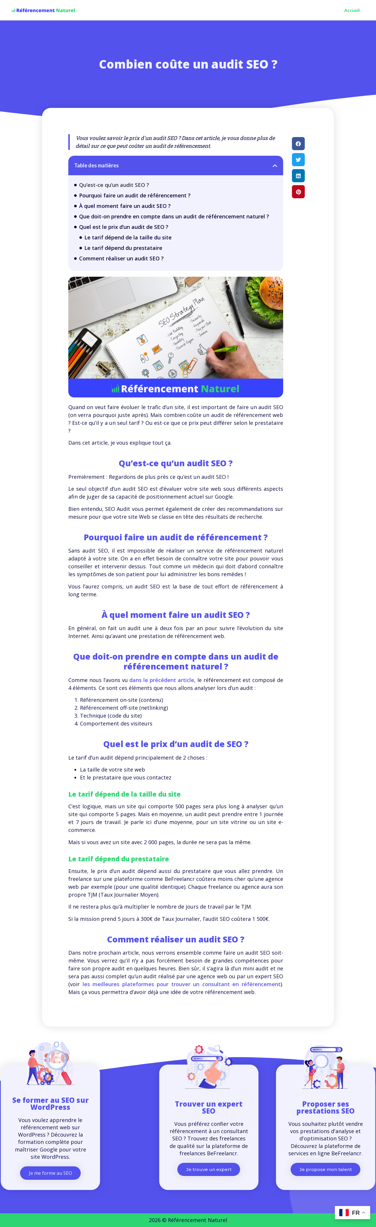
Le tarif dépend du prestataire (123, 247)
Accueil (352, 10)
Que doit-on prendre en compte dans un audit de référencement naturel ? (174, 216)
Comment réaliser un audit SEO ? (121, 258)
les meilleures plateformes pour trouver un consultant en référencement (182, 984)
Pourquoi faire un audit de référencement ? (135, 195)
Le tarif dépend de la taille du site (128, 237)
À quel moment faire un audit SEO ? (125, 205)
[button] (275, 165)
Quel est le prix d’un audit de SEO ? (123, 226)
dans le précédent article (161, 679)
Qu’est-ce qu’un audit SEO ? (114, 184)
